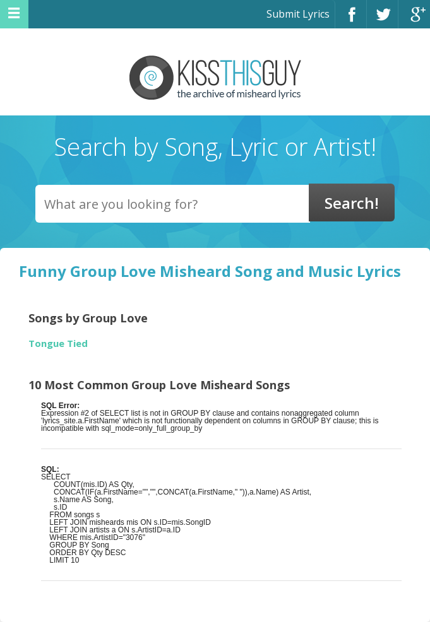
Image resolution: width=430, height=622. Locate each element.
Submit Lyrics (298, 14)
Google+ (414, 20)
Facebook (350, 20)
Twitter (382, 20)
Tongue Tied (58, 343)
